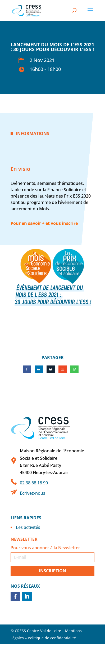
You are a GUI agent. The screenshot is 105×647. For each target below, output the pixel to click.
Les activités (28, 527)
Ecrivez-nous (32, 493)
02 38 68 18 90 (34, 483)
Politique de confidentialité (52, 637)
